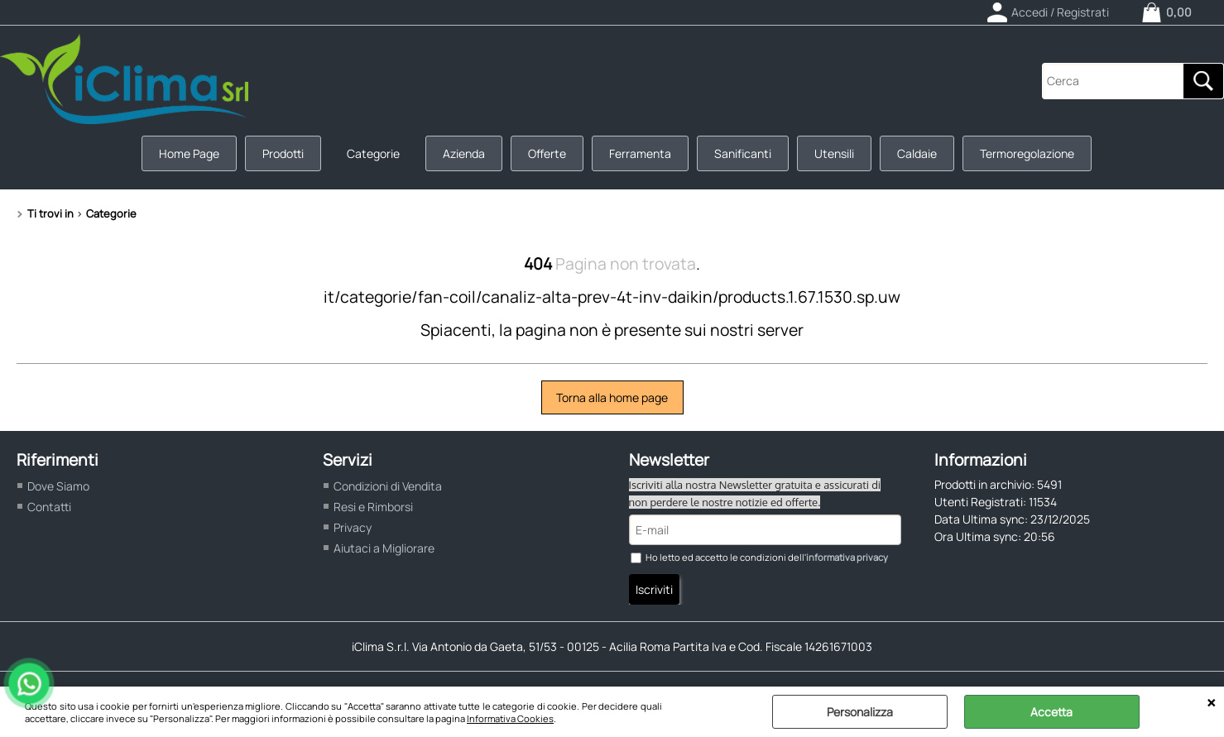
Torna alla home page (612, 397)
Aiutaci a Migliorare (384, 548)
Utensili (834, 153)
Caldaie (917, 153)
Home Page (189, 153)
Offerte (547, 153)
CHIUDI (1211, 703)
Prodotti (283, 153)
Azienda (464, 153)
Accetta (1051, 712)
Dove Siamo (58, 486)
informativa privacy (847, 557)
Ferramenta (640, 153)
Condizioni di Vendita (388, 486)
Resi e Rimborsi (373, 506)
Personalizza (860, 712)
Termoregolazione (1027, 153)
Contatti (49, 506)
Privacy (353, 527)
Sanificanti (742, 153)
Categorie (373, 153)
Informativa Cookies (510, 718)
